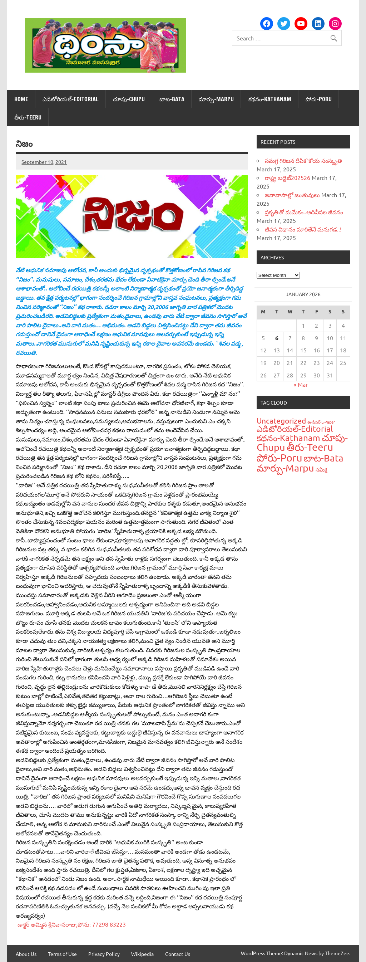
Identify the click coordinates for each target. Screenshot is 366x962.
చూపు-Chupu (129, 99)
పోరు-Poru (319, 99)
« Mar (300, 384)
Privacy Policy (104, 953)
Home (21, 99)
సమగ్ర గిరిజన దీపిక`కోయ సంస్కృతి (303, 160)
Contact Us (177, 953)
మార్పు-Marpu (216, 99)
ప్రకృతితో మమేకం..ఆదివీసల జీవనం (304, 211)
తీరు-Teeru (27, 117)
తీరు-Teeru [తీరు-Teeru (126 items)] (310, 447)
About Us (26, 953)
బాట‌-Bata (171, 99)
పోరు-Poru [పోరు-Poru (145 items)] (279, 457)
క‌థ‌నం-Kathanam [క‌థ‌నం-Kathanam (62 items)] (288, 438)
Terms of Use (62, 953)
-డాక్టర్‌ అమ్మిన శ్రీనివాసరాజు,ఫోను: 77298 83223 (71, 924)
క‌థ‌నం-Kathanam (269, 99)
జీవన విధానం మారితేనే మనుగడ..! (303, 229)
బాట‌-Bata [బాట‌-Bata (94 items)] (323, 458)
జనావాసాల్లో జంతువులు (292, 194)
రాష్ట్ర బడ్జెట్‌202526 (287, 177)
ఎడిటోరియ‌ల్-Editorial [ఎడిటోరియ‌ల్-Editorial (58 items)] (295, 428)
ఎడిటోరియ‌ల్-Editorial (71, 99)
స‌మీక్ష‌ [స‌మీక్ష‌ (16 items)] (321, 469)
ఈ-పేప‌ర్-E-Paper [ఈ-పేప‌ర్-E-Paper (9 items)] (321, 422)
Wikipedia (142, 953)
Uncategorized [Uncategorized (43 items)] (281, 420)
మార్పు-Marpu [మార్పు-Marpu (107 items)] (285, 468)
